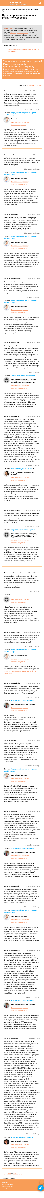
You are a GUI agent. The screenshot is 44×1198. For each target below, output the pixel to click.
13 (17, 1174)
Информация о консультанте (20, 122)
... (4, 1174)
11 (14, 1174)
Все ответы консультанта (19, 125)
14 (19, 1174)
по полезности (31, 85)
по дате (39, 85)
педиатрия (19, 3)
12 (16, 1174)
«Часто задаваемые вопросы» (19, 33)
